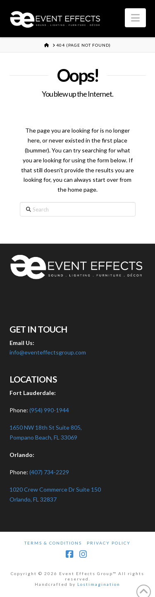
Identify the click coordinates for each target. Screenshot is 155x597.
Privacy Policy (109, 542)
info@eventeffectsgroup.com (48, 352)
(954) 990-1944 (49, 410)
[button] (135, 17)
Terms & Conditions (53, 542)
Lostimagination (98, 584)
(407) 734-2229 (49, 472)
